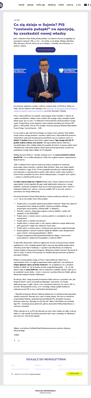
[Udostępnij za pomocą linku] (19, 340)
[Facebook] (88, 5)
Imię (12, 365)
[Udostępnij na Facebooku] (14, 340)
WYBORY (16, 335)
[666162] (85, 5)
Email (59, 365)
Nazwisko (38, 365)
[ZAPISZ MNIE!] (74, 373)
